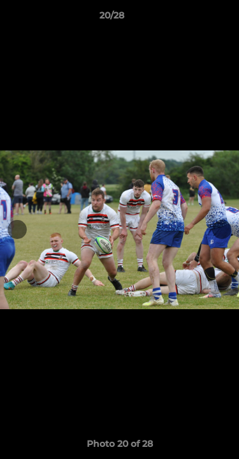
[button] (193, 18)
